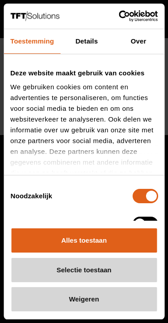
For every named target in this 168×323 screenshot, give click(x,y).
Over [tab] (138, 41)
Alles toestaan (84, 240)
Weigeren (84, 299)
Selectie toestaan (84, 270)
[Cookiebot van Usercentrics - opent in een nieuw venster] (120, 16)
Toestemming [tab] (32, 41)
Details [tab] (86, 41)
